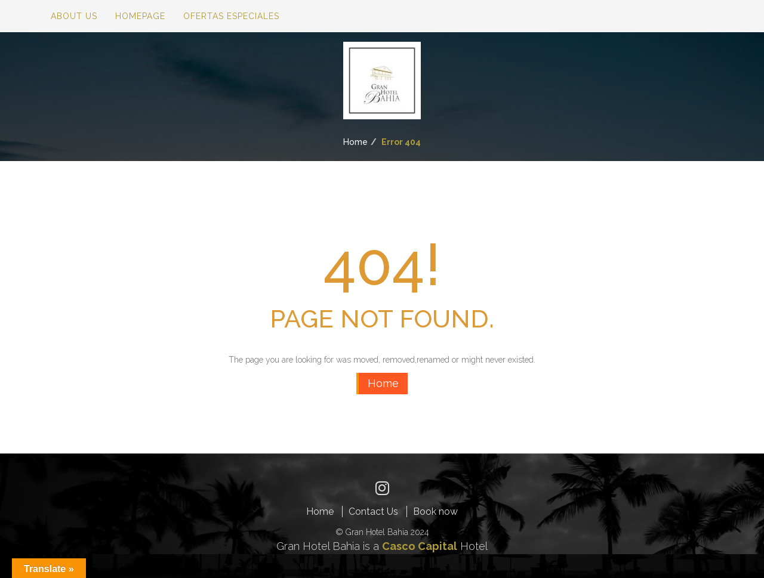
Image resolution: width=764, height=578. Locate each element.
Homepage (140, 16)
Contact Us (373, 511)
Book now (435, 511)
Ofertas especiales (231, 16)
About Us (74, 16)
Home (355, 142)
